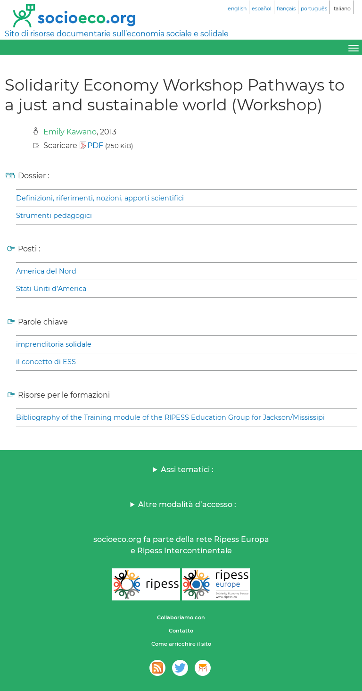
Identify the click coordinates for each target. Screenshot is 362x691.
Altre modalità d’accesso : (187, 504)
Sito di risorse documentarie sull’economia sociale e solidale (117, 33)
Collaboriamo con (181, 617)
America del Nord (46, 271)
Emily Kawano (70, 131)
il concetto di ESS (46, 362)
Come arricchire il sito (181, 644)
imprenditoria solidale (53, 344)
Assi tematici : (187, 469)
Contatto (181, 630)
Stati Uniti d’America (51, 288)
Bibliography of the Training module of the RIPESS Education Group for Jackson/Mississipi (170, 417)
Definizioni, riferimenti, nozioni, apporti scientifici (100, 198)
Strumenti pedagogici (54, 215)
